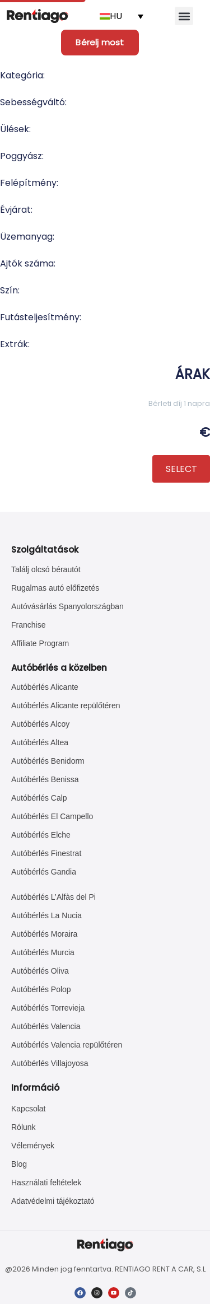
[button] (184, 16)
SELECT (181, 468)
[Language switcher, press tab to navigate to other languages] (122, 16)
